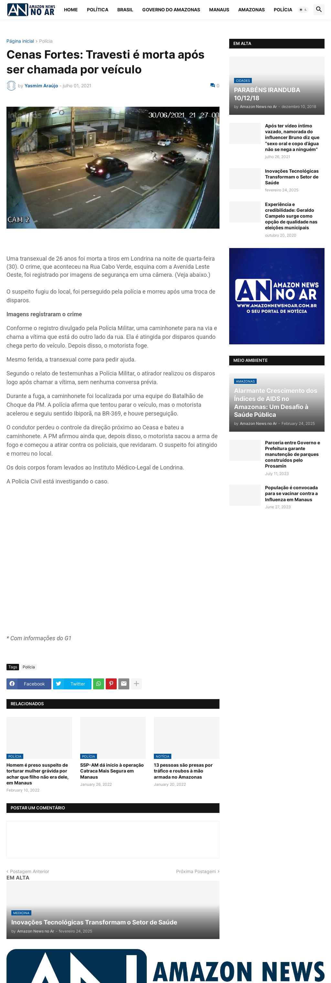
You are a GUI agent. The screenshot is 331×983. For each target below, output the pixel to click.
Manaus (219, 9)
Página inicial (20, 41)
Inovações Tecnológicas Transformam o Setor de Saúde (292, 176)
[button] (303, 9)
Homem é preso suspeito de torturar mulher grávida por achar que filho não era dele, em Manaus (37, 773)
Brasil (125, 9)
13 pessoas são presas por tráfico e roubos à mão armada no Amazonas (183, 770)
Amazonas (251, 9)
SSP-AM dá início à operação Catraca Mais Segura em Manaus (112, 770)
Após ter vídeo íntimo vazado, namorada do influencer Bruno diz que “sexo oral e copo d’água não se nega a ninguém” (292, 137)
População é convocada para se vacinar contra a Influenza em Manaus (291, 493)
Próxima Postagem (196, 871)
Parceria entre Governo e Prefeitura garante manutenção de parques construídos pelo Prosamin (292, 454)
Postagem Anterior (29, 871)
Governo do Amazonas (171, 9)
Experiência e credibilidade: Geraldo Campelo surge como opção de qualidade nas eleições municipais (291, 216)
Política (97, 9)
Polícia (283, 9)
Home (71, 9)
